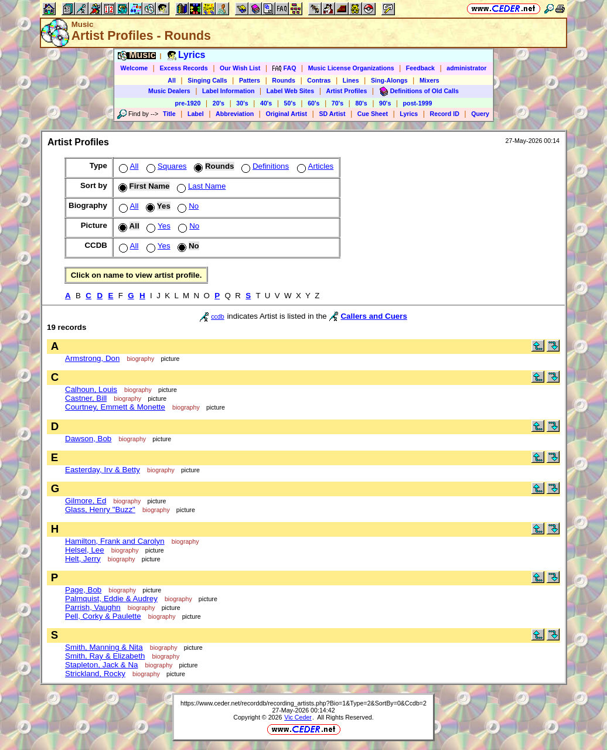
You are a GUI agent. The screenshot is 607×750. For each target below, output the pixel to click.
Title (169, 113)
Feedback (420, 67)
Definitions (264, 166)
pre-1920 (188, 103)
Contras (318, 80)
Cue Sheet (372, 113)
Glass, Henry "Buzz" (100, 509)
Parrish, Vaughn (93, 607)
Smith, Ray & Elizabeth (105, 656)
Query (480, 113)
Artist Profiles (346, 90)
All (172, 80)
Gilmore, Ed (85, 500)
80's (361, 103)
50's (290, 103)
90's (385, 103)
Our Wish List (240, 67)
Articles (314, 166)
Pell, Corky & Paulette (103, 616)
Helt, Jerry (83, 558)
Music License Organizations (351, 67)
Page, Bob (83, 589)
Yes (157, 225)
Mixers (429, 80)
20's (218, 103)
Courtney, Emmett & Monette (115, 407)
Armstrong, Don (92, 358)
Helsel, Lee (84, 550)
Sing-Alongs (389, 80)
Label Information (228, 90)
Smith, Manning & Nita (104, 647)
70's (337, 103)
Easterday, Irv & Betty (102, 469)
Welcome (134, 67)
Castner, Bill (86, 398)
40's (266, 103)
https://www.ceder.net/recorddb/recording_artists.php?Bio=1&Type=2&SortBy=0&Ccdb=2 (303, 703)
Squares (165, 166)
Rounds (283, 80)
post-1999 (417, 103)
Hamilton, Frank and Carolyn (115, 541)
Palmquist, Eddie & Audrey (111, 598)
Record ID (444, 113)
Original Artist (286, 113)
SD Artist (332, 113)
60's (313, 103)
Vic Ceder (298, 717)
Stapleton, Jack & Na (101, 664)
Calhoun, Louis (91, 389)
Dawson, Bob (88, 438)
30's (242, 103)
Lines (351, 80)
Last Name (200, 186)
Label (195, 113)
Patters (249, 80)
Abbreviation (235, 113)
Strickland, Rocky (95, 673)
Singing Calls (207, 80)
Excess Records (183, 67)
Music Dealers (169, 90)
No (187, 206)
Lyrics (409, 113)
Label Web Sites (291, 90)
